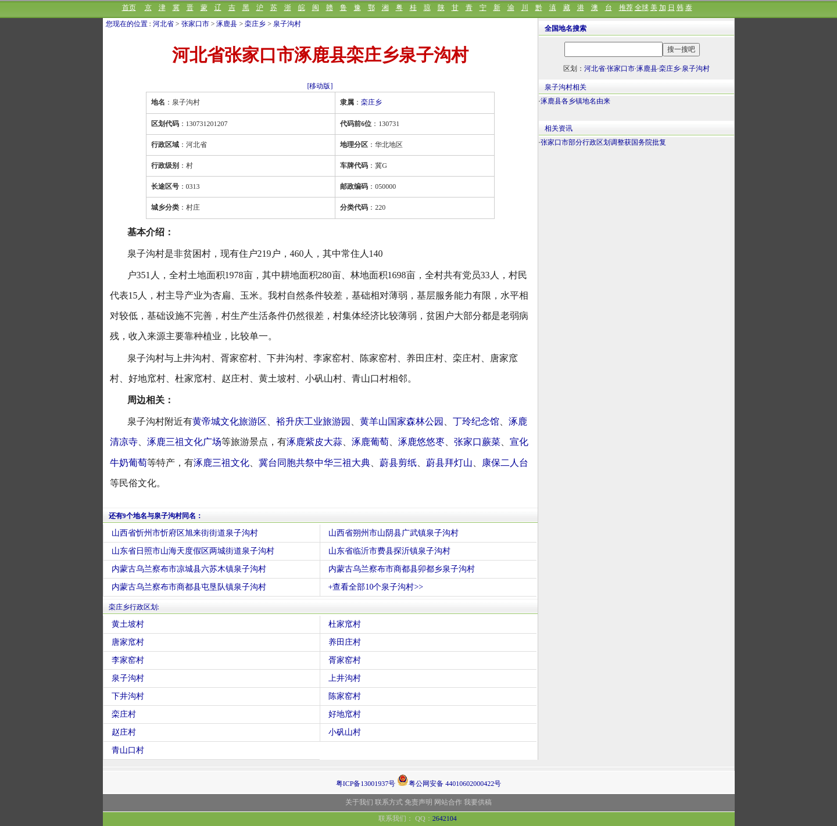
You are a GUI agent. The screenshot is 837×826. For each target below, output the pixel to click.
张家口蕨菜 (477, 442)
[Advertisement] (636, 244)
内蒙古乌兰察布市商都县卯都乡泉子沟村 (401, 569)
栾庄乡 (255, 24)
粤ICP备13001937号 (366, 784)
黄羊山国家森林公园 (401, 421)
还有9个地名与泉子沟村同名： (156, 516)
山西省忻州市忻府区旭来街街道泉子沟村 (185, 533)
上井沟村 (344, 678)
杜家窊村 (344, 624)
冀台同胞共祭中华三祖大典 (314, 463)
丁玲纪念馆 (476, 421)
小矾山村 (344, 732)
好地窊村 (344, 714)
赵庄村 (124, 732)
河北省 (163, 24)
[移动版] (320, 86)
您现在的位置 (127, 24)
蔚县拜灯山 (449, 463)
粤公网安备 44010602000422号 (449, 780)
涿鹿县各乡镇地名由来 (575, 101)
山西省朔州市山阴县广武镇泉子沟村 (393, 533)
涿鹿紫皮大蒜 (314, 442)
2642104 (444, 818)
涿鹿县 (226, 24)
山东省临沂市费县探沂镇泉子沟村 (389, 551)
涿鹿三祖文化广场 (184, 442)
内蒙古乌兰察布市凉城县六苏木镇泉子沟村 (189, 569)
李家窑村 (128, 660)
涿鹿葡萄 (370, 442)
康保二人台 (505, 463)
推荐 (626, 7)
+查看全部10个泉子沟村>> (376, 587)
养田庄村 (344, 642)
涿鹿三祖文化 (221, 463)
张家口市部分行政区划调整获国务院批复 (603, 142)
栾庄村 (124, 714)
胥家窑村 (344, 660)
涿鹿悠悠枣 (421, 442)
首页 (129, 7)
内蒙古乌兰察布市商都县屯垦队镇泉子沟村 (189, 587)
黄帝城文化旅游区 (229, 421)
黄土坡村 (128, 624)
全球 (642, 7)
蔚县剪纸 (398, 463)
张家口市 (195, 24)
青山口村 (128, 750)
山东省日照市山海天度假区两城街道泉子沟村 (193, 551)
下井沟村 (128, 696)
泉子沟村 (287, 24)
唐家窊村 (128, 642)
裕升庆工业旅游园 (313, 421)
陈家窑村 (344, 696)
